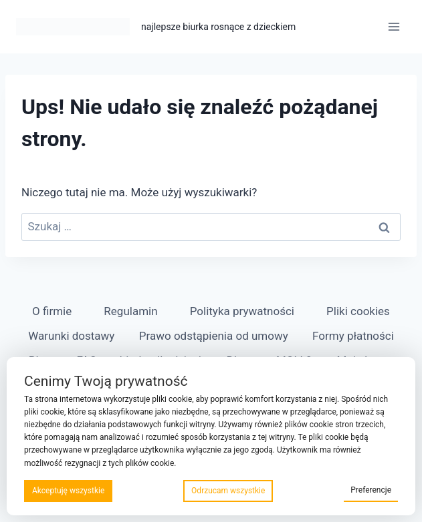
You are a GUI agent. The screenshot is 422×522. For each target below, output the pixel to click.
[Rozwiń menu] (393, 26)
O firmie (52, 311)
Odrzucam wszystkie (228, 490)
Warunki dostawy (71, 335)
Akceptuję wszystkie (68, 490)
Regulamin (130, 311)
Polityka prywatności (242, 311)
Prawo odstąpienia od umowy (213, 335)
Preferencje (370, 490)
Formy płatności (353, 335)
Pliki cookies (358, 311)
